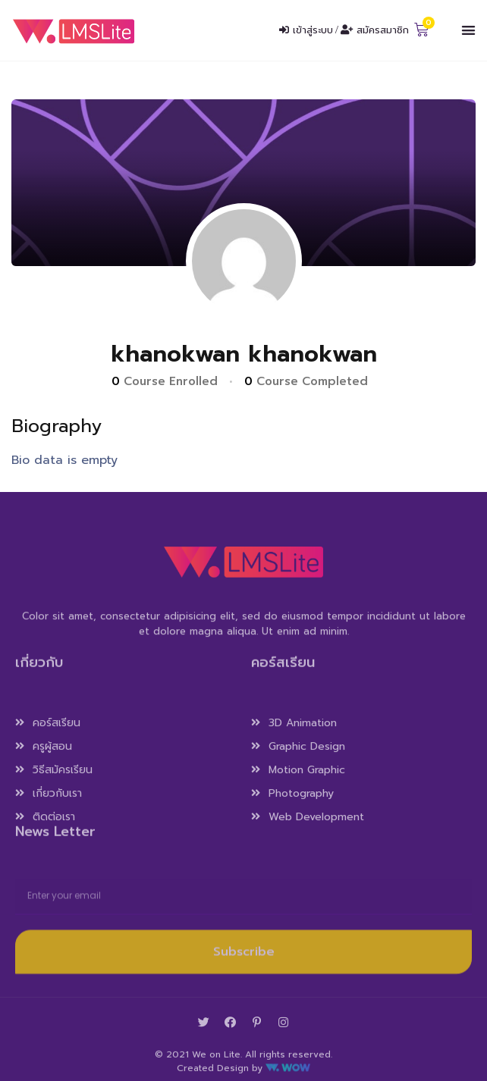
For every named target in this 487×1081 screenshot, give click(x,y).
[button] (468, 31)
